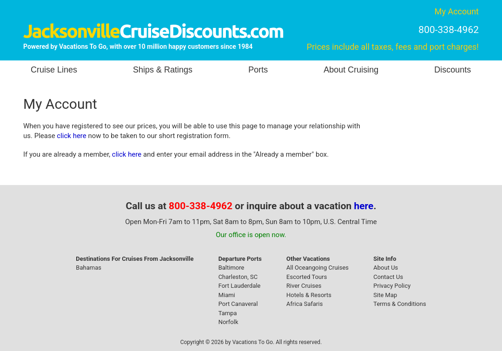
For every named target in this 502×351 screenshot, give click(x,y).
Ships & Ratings (162, 69)
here (364, 206)
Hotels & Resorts (308, 294)
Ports (258, 69)
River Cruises (303, 285)
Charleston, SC (238, 276)
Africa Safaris (304, 303)
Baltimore (231, 267)
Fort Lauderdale (239, 285)
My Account (457, 11)
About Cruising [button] (351, 69)
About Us (385, 267)
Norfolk (228, 321)
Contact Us (388, 276)
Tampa (227, 313)
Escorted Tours (306, 276)
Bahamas (88, 267)
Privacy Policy (391, 285)
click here (71, 136)
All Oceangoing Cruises (317, 267)
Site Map (385, 294)
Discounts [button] (452, 69)
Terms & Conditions (399, 303)
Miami (226, 294)
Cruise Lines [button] (54, 69)
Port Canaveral (238, 303)
